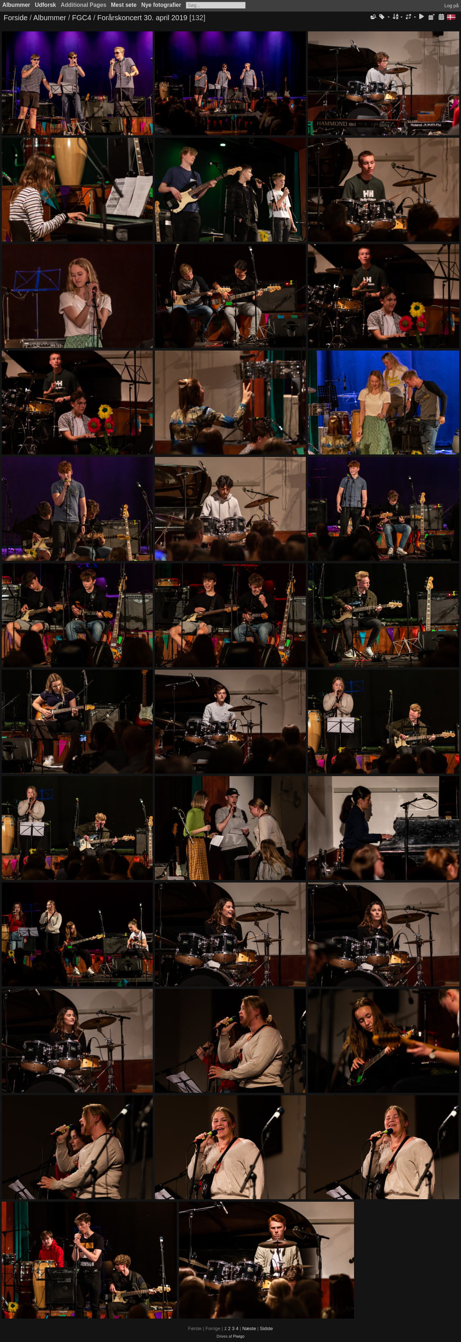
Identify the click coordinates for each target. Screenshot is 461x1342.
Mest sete (123, 5)
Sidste (266, 1328)
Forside (16, 18)
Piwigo (239, 1336)
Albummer (16, 5)
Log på (451, 5)
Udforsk (45, 5)
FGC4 (81, 18)
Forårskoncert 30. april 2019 (142, 18)
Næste (249, 1328)
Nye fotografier (161, 5)
